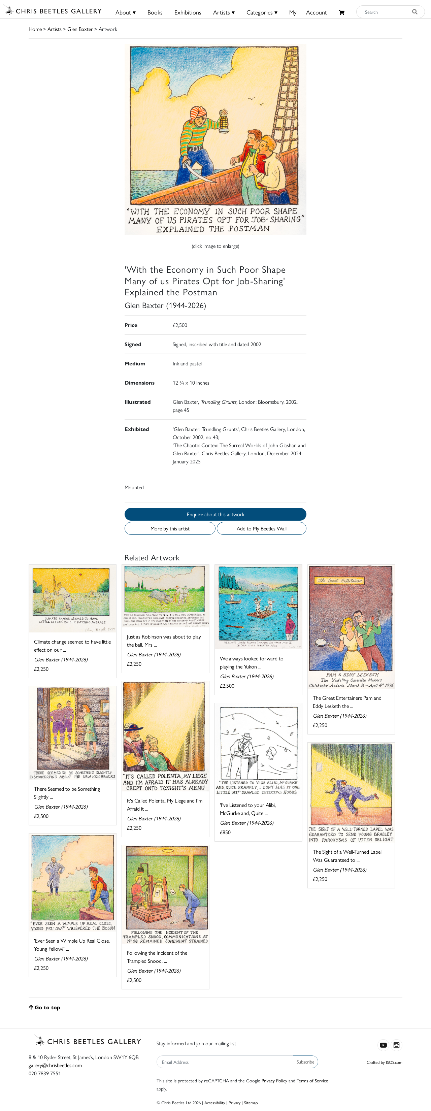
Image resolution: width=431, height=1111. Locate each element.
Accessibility (214, 1102)
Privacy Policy (274, 1080)
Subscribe (305, 1061)
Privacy (234, 1102)
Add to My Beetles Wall (262, 528)
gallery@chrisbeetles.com (55, 1065)
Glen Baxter (80, 29)
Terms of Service (312, 1080)
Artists (54, 29)
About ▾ (125, 12)
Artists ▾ (224, 12)
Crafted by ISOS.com (384, 1062)
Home (35, 29)
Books (155, 12)
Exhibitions (187, 12)
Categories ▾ (261, 12)
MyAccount (308, 12)
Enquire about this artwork (215, 514)
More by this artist (170, 528)
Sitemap (251, 1102)
